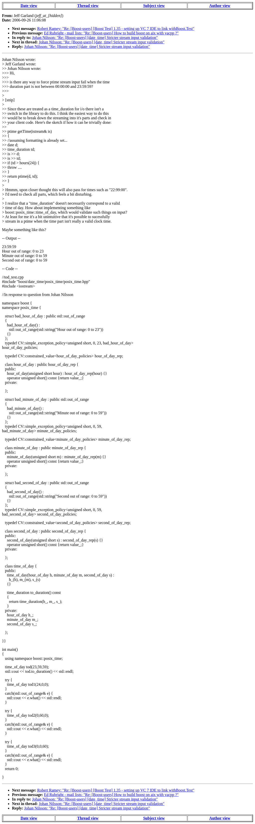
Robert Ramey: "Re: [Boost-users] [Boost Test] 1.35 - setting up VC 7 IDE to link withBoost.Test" (115, 28)
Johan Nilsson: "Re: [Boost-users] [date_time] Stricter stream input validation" (95, 37)
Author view (219, 5)
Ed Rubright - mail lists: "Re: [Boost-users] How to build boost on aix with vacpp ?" (111, 33)
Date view (28, 5)
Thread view (87, 5)
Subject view (154, 5)
